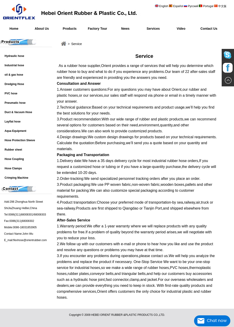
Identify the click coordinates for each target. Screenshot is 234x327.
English (163, 6)
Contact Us (208, 28)
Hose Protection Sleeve (20, 140)
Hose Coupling (14, 159)
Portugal (208, 6)
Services (153, 28)
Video (181, 28)
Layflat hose (13, 121)
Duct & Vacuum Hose (18, 112)
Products (70, 28)
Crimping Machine (16, 177)
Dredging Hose (14, 84)
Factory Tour (97, 28)
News (125, 28)
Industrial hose (14, 65)
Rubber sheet (13, 149)
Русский (193, 6)
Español (178, 6)
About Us (42, 28)
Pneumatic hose (15, 102)
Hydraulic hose (14, 56)
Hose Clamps (13, 168)
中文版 (222, 6)
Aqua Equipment (15, 131)
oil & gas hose (14, 74)
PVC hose (11, 93)
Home (14, 28)
